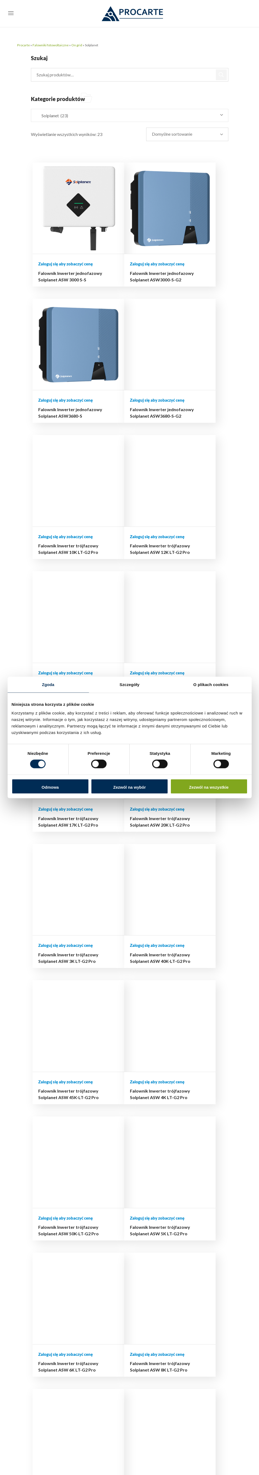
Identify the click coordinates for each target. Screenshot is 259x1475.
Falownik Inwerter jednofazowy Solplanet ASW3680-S (181, 255)
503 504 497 (109, 1397)
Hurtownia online (155, 1187)
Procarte (23, 45)
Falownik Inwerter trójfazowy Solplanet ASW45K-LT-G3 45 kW (60, 1080)
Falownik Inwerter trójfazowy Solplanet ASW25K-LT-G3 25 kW (60, 962)
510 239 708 (92, 1413)
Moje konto (150, 1202)
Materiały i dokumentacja (201, 1292)
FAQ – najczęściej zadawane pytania (205, 1322)
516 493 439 (104, 1405)
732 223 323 (97, 1421)
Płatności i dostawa (149, 1214)
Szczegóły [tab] (129, 684)
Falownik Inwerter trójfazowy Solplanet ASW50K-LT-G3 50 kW (120, 1080)
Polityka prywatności (150, 1244)
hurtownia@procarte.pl (67, 1379)
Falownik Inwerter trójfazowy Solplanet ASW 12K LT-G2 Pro (179, 373)
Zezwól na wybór (129, 787)
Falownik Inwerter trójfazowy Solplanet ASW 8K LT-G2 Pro (179, 845)
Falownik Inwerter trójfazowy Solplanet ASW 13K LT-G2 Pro (59, 491)
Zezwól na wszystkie (209, 787)
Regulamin (149, 1255)
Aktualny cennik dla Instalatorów (203, 1261)
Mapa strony (151, 1263)
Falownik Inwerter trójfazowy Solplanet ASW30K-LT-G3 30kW (120, 962)
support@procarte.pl (65, 1387)
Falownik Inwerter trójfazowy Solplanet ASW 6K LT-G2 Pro (119, 845)
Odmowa (50, 787)
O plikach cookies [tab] (210, 684)
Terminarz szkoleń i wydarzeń (205, 1277)
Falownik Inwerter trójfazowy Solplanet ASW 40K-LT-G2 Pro (179, 609)
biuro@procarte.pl (63, 1371)
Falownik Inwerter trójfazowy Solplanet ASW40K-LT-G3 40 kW (180, 962)
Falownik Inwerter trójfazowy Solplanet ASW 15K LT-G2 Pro (119, 491)
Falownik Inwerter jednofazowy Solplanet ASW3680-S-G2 (61, 373)
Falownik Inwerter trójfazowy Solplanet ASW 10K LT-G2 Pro (119, 373)
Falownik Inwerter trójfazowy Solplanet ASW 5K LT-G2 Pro (59, 845)
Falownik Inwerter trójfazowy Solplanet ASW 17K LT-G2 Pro (179, 491)
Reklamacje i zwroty (151, 1229)
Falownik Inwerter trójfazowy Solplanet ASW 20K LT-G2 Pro (59, 609)
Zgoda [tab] (48, 684)
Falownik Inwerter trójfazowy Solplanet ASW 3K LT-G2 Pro (119, 609)
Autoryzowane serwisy (202, 1307)
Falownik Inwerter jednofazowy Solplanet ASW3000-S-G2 (121, 255)
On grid (76, 45)
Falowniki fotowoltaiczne (51, 45)
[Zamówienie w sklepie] (191, 134)
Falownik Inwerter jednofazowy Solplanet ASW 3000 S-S (61, 255)
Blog (143, 1195)
